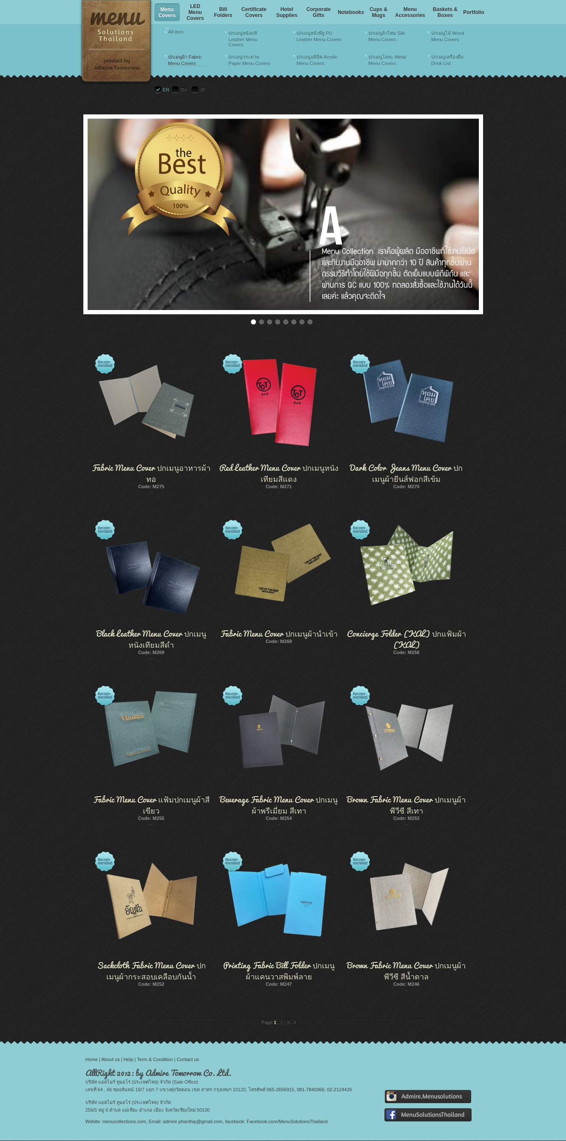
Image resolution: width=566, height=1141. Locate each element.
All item (175, 31)
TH (183, 89)
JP (202, 89)
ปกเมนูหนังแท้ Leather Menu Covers (242, 39)
